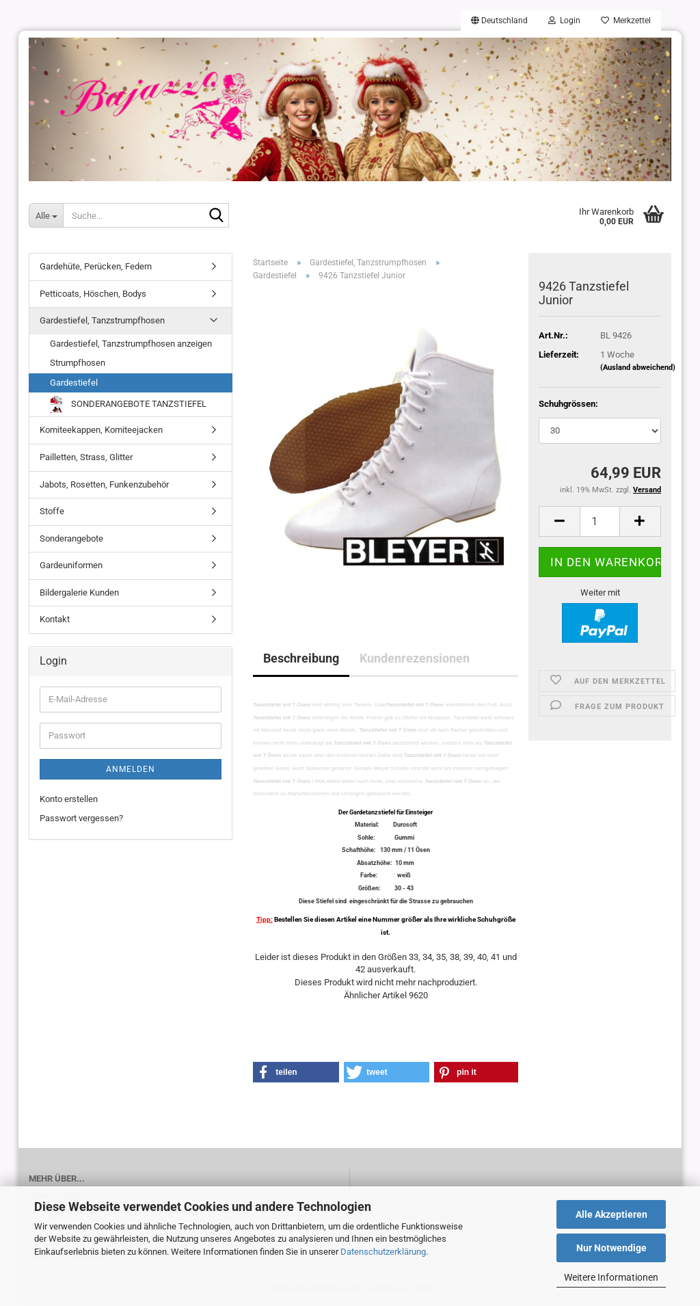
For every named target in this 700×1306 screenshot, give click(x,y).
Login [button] (564, 20)
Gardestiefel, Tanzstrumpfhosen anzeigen (131, 343)
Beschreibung (301, 658)
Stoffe (52, 511)
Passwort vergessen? (81, 818)
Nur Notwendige (611, 1247)
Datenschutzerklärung (383, 1252)
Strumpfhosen (77, 363)
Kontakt (55, 619)
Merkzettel (626, 20)
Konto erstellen (69, 799)
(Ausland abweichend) (637, 367)
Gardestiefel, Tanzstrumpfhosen (102, 320)
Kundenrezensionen (415, 658)
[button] (499, 20)
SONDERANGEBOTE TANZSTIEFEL (128, 404)
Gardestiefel (74, 382)
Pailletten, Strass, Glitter (86, 457)
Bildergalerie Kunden (79, 592)
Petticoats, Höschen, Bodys (93, 294)
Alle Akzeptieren (611, 1214)
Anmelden (130, 769)
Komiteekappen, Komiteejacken (101, 430)
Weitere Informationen (611, 1277)
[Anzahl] (600, 521)
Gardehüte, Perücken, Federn (96, 266)
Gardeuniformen (71, 565)
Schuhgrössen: (568, 404)
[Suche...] (46, 215)
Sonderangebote (71, 538)
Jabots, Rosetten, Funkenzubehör (104, 484)
